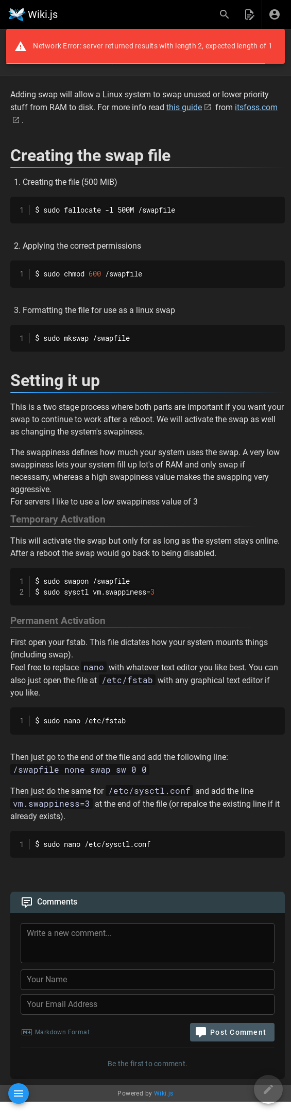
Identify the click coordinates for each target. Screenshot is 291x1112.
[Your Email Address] (147, 1004)
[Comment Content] (151, 944)
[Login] (274, 14)
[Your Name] (147, 979)
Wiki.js (164, 1093)
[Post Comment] (232, 1032)
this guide (184, 107)
